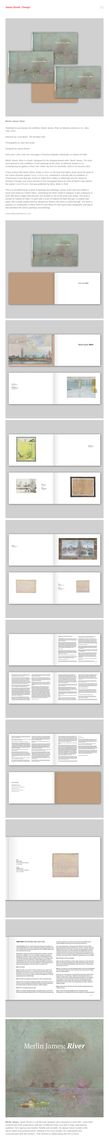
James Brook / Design (17, 7)
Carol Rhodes (22, 184)
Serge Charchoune (39, 175)
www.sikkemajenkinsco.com (18, 213)
